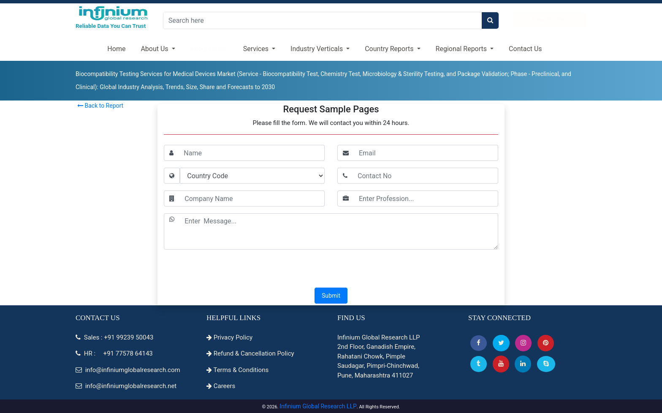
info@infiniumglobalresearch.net (126, 386)
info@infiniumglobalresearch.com (128, 370)
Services (256, 49)
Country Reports (390, 49)
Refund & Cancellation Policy (250, 353)
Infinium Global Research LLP (318, 406)
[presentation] (331, 269)
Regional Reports (462, 49)
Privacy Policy (229, 337)
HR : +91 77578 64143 (114, 353)
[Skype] (546, 364)
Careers (220, 386)
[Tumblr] (478, 364)
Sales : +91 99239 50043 (114, 337)
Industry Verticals (317, 49)
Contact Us (525, 49)
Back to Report (100, 105)
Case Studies (549, 19)
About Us (155, 49)
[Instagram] (523, 343)
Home (116, 49)
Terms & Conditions (237, 370)
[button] (478, 343)
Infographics (209, 49)
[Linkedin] (523, 364)
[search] (490, 20)
